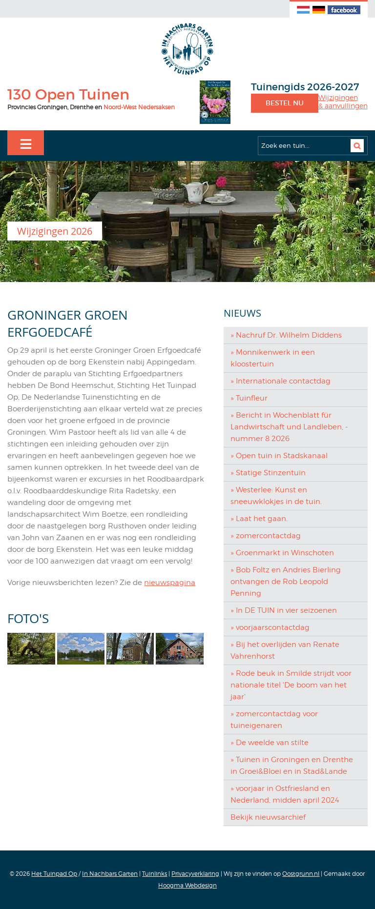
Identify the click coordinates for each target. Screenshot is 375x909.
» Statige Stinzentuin (268, 472)
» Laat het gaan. (259, 518)
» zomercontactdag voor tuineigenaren (274, 719)
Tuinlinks (154, 873)
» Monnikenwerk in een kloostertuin (272, 358)
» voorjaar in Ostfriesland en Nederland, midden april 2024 (284, 794)
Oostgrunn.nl (300, 873)
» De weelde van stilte (269, 742)
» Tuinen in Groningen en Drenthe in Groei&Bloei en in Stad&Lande (291, 765)
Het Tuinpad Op (54, 873)
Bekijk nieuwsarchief (268, 817)
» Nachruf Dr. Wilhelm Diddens (286, 335)
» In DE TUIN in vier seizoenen (283, 610)
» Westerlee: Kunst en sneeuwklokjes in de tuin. (276, 495)
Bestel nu (285, 103)
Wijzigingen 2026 (54, 231)
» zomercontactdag (265, 535)
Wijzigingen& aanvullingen (343, 102)
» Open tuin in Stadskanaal (279, 455)
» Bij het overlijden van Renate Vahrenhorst (284, 650)
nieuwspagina (169, 582)
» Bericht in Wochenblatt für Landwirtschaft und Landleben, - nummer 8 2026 (289, 427)
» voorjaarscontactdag (270, 627)
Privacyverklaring (195, 873)
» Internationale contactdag (280, 381)
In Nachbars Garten (110, 873)
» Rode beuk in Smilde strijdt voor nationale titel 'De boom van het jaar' (291, 685)
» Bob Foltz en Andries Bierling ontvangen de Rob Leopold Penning (285, 582)
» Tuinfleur (249, 398)
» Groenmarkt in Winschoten (282, 552)
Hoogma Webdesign (187, 885)
